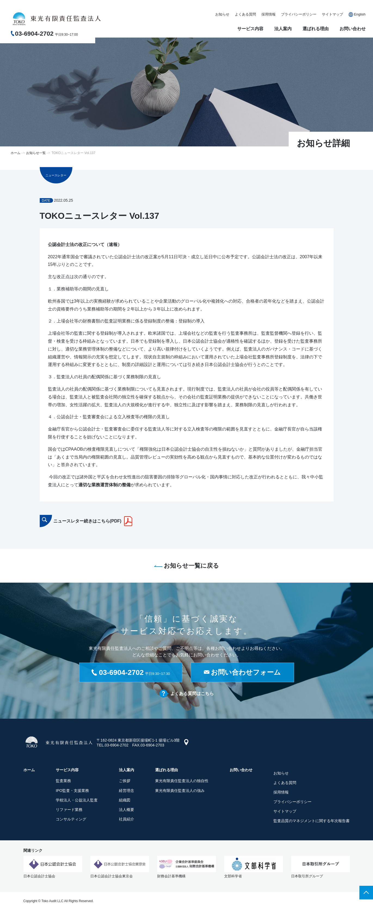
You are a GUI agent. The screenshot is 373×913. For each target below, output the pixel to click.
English (360, 14)
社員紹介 (126, 819)
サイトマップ (332, 14)
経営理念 (126, 791)
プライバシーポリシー (298, 14)
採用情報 (268, 14)
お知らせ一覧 (36, 153)
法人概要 (126, 810)
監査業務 (63, 781)
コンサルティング (71, 819)
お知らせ (222, 14)
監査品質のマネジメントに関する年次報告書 (311, 821)
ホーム (15, 153)
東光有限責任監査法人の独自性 (181, 781)
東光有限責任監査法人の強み (180, 791)
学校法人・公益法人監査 (77, 800)
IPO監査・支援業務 (72, 791)
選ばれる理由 (316, 28)
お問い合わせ (353, 28)
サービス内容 (250, 28)
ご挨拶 (124, 781)
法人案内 (283, 28)
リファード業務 (69, 810)
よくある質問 (245, 14)
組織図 (124, 800)
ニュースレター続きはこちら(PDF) (87, 521)
